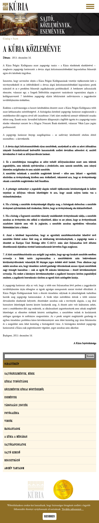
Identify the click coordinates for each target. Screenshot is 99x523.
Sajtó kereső (12, 452)
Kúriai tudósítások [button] (16, 381)
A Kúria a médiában (15, 436)
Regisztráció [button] (12, 460)
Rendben (49, 518)
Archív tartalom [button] (14, 468)
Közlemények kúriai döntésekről (24, 389)
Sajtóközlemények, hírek (19, 373)
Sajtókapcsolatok (15, 444)
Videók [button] (8, 421)
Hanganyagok (12, 429)
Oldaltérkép (11, 364)
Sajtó (15, 38)
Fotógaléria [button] (11, 413)
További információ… (73, 510)
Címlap (6, 38)
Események (10, 397)
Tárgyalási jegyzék (16, 405)
